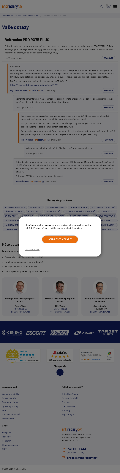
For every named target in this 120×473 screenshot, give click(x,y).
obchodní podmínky (73, 228)
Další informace (32, 249)
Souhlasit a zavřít (60, 239)
